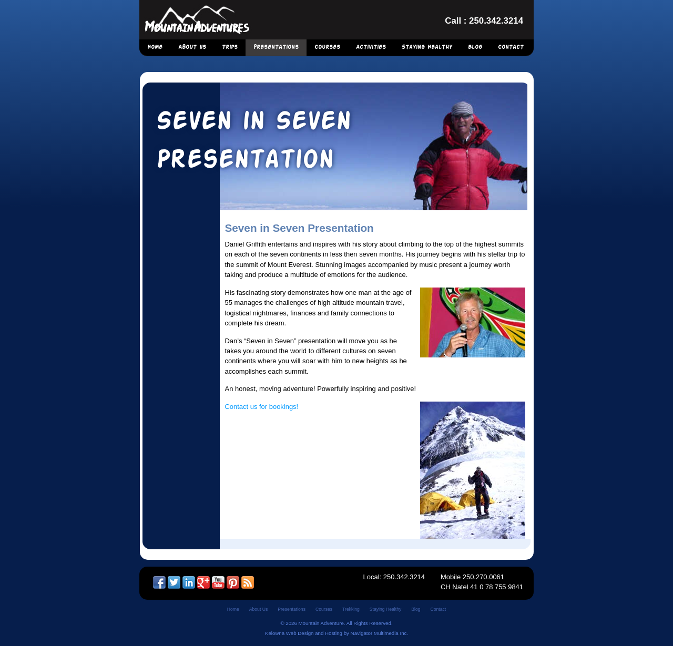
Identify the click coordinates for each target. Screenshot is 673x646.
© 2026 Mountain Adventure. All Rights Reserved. (336, 623)
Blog (475, 47)
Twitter (174, 582)
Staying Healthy (427, 47)
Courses (327, 47)
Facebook (159, 582)
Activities (371, 47)
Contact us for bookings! (262, 407)
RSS (247, 582)
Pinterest (233, 582)
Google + (203, 582)
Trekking (351, 609)
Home (154, 47)
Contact (511, 47)
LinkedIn (188, 582)
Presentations (276, 47)
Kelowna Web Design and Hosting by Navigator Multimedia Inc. (336, 633)
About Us (192, 47)
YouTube (218, 582)
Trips (230, 47)
